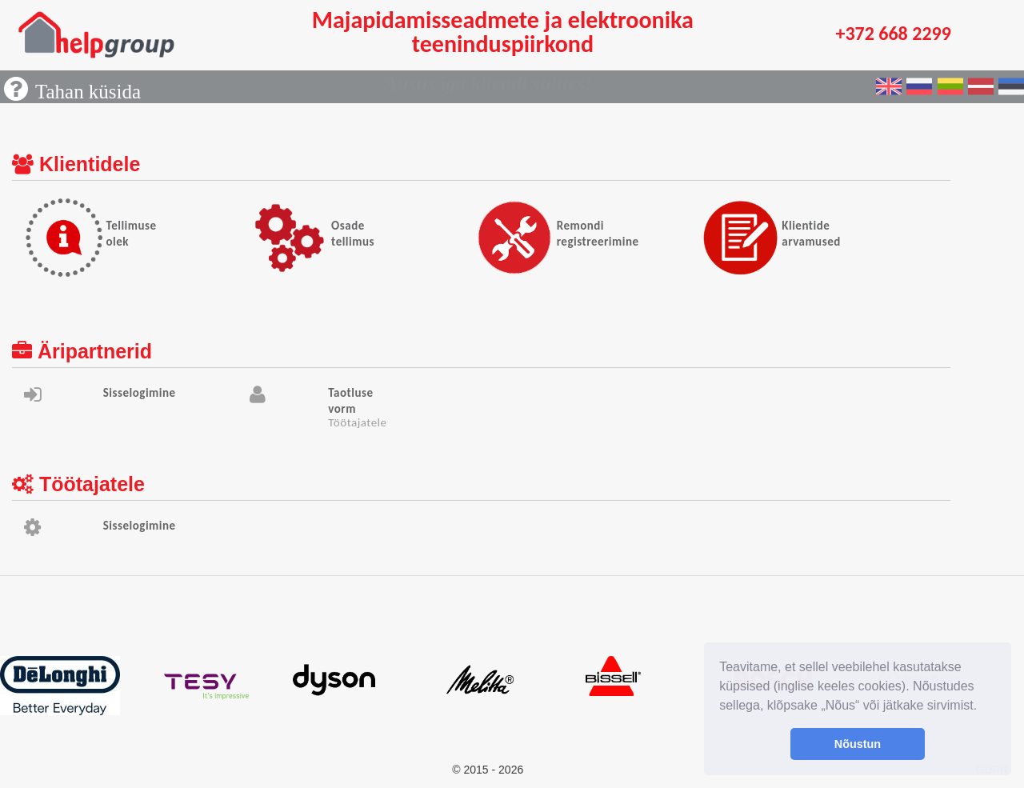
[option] (73, 685)
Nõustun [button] (857, 744)
